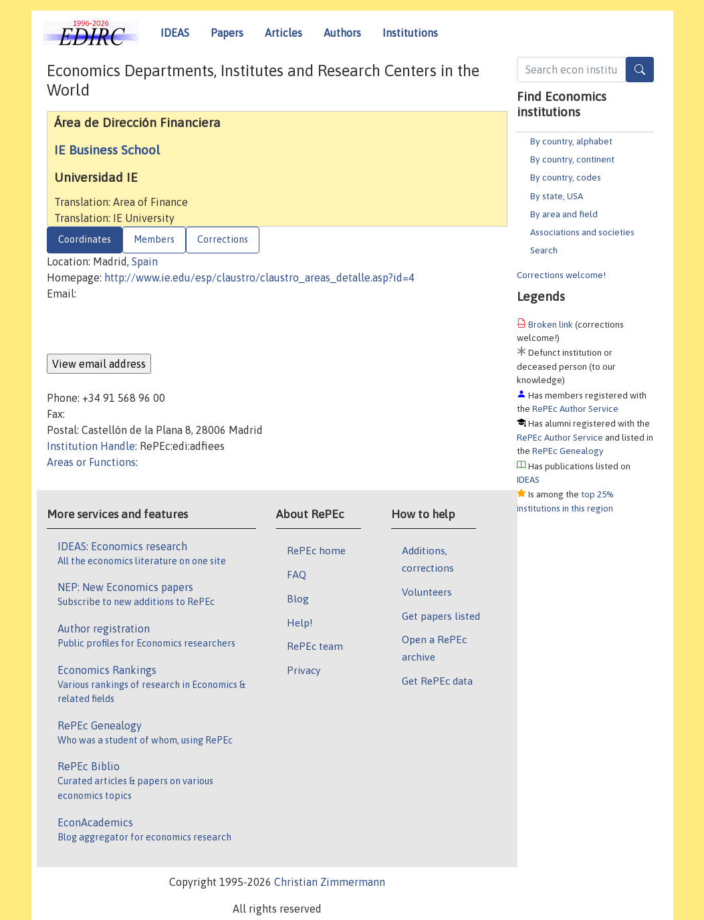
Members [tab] (154, 239)
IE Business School (107, 149)
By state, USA (556, 196)
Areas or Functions (91, 462)
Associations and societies (582, 232)
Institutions (410, 33)
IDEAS (174, 33)
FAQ (296, 574)
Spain (145, 261)
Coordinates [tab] (84, 239)
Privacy (303, 670)
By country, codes (565, 177)
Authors (342, 33)
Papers (227, 33)
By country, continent (572, 159)
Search (544, 250)
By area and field (564, 214)
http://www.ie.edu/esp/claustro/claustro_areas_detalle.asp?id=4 (259, 277)
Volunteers (427, 592)
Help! (300, 622)
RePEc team (315, 646)
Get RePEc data (437, 681)
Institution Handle (91, 446)
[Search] (640, 69)
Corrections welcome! (561, 274)
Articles (283, 33)
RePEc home (316, 550)
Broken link (550, 324)
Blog (298, 598)
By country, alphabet (571, 141)
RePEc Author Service (575, 408)
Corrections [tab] (222, 239)
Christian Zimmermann (329, 882)
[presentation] (148, 328)
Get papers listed (441, 616)
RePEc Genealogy (568, 450)
